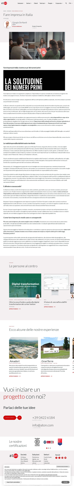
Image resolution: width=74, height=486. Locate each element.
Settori (46, 454)
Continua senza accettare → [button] (63, 466)
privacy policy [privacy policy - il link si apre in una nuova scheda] (17, 477)
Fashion (46, 461)
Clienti (36, 3)
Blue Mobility (24, 459)
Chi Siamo (23, 457)
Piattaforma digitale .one (35, 458)
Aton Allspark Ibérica (24, 462)
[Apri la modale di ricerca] (66, 3)
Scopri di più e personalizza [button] (13, 482)
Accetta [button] (65, 482)
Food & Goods (48, 457)
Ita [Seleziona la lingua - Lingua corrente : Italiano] (71, 3)
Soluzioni (35, 454)
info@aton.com (42, 425)
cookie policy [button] (27, 470)
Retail (45, 459)
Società (23, 454)
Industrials (47, 463)
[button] (46, 448)
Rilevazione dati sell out (36, 462)
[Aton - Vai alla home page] (4, 3)
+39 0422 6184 (43, 418)
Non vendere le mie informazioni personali (48, 474)
